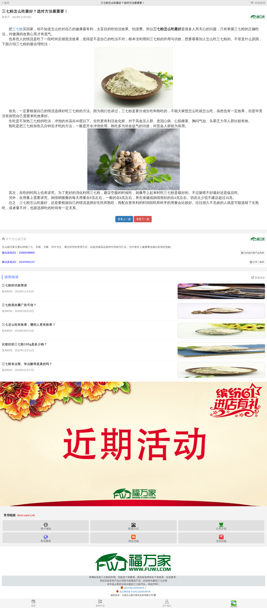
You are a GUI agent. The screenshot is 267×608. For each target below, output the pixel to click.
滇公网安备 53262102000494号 (135, 591)
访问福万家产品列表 (252, 253)
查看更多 (258, 277)
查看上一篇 (124, 219)
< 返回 (5, 2)
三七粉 (17, 29)
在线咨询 (258, 2)
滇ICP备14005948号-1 (135, 588)
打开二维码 (257, 262)
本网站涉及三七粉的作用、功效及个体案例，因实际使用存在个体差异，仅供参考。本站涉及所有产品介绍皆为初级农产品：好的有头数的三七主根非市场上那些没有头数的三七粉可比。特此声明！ (133, 581)
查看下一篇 (142, 219)
